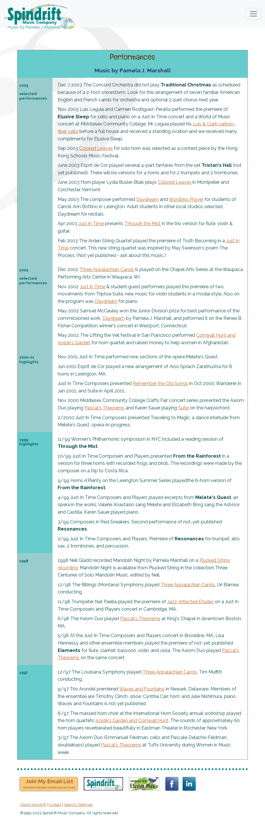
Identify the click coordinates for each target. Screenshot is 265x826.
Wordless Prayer (186, 199)
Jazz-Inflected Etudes (190, 601)
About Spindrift (33, 804)
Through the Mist (142, 223)
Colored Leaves (96, 148)
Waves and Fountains (142, 689)
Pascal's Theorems (104, 408)
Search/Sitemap (78, 804)
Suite (183, 408)
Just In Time (91, 223)
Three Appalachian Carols (106, 269)
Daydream (147, 199)
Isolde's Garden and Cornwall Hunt (131, 720)
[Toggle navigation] (253, 14)
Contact (54, 804)
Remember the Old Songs (160, 383)
